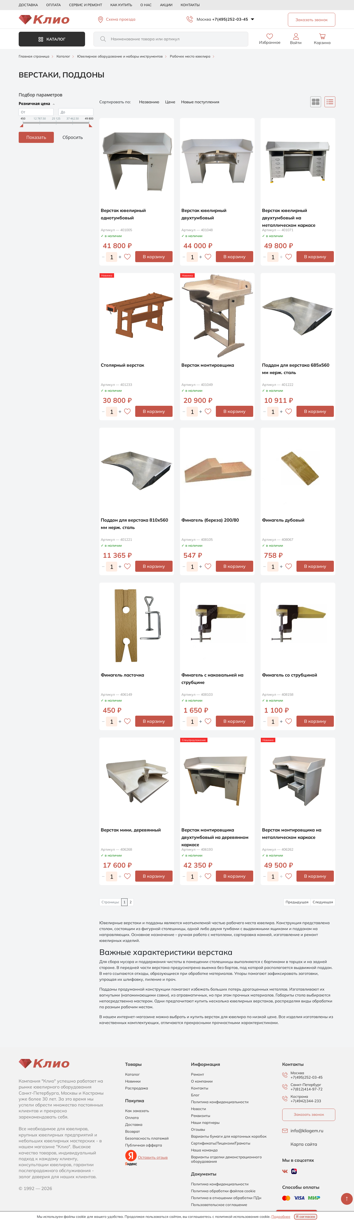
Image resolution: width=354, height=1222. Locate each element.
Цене (170, 101)
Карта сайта (304, 1144)
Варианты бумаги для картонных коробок (228, 1136)
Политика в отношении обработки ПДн (226, 1198)
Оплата (53, 5)
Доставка (28, 5)
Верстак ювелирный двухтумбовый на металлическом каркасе (291, 217)
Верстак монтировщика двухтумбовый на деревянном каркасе (210, 837)
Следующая (323, 902)
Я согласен (305, 1216)
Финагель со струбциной (292, 675)
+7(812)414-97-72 (307, 1089)
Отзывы (198, 1129)
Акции (166, 5)
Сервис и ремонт (85, 5)
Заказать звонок (309, 1114)
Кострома (299, 1096)
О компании (202, 1081)
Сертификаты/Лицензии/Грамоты (220, 1143)
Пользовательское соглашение (219, 1205)
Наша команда (204, 1150)
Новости (198, 1109)
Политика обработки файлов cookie (223, 1191)
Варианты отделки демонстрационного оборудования (226, 1159)
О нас (146, 5)
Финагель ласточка (125, 675)
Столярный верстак (125, 365)
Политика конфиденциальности (220, 1102)
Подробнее (280, 1216)
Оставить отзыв (153, 1157)
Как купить (121, 5)
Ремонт (197, 1074)
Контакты (190, 5)
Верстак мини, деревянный (134, 830)
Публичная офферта (143, 1145)
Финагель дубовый (285, 520)
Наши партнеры (205, 1122)
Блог (195, 1095)
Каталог (52, 39)
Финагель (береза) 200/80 (213, 520)
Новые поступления (200, 101)
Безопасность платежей (147, 1138)
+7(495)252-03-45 (230, 19)
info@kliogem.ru (307, 1131)
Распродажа (136, 1088)
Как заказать (137, 1111)
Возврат (132, 1131)
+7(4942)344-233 (306, 1101)
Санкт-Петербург (306, 1085)
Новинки (133, 1081)
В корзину (154, 256)
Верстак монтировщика (210, 365)
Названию (149, 101)
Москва (204, 19)
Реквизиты (200, 1116)
